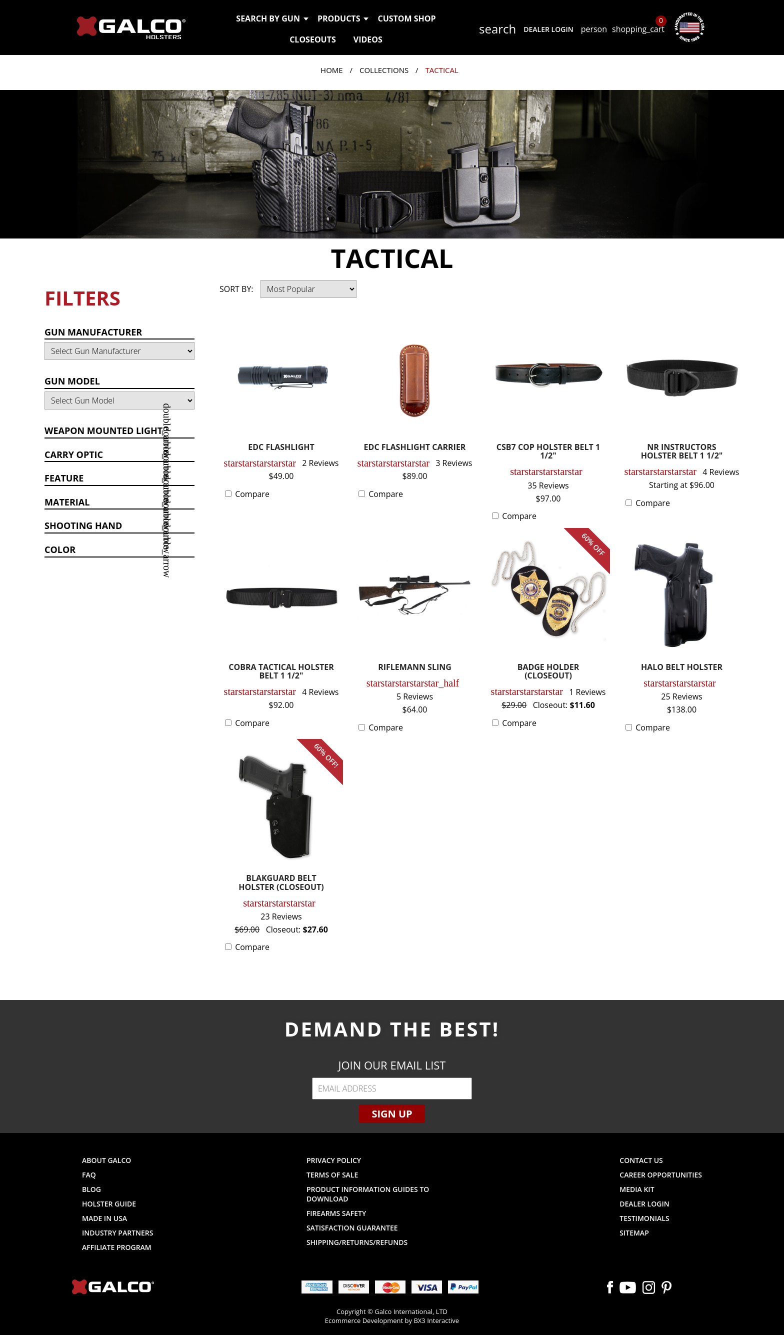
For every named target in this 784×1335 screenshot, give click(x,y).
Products (343, 18)
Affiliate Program (117, 1247)
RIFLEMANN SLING (415, 667)
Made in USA (104, 1218)
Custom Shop (407, 18)
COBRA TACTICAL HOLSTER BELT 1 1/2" (281, 672)
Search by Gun (272, 18)
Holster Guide (109, 1203)
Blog (91, 1189)
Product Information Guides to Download (367, 1194)
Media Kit (637, 1189)
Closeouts (313, 39)
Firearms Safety (336, 1213)
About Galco (106, 1160)
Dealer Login (548, 29)
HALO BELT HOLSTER (681, 667)
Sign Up (392, 1113)
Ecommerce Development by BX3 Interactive (392, 1320)
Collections (384, 70)
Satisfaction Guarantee (352, 1227)
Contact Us (641, 1160)
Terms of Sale (332, 1175)
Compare (252, 494)
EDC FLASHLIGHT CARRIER (415, 447)
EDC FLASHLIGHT (281, 447)
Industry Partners (118, 1233)
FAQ (89, 1175)
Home (331, 70)
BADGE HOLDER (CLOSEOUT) (549, 672)
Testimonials (644, 1218)
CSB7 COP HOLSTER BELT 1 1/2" (548, 452)
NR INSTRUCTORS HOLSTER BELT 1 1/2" (682, 452)
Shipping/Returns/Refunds (357, 1242)
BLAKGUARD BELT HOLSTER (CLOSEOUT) (281, 883)
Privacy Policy (333, 1160)
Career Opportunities (661, 1175)
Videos (368, 39)
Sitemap (634, 1233)
